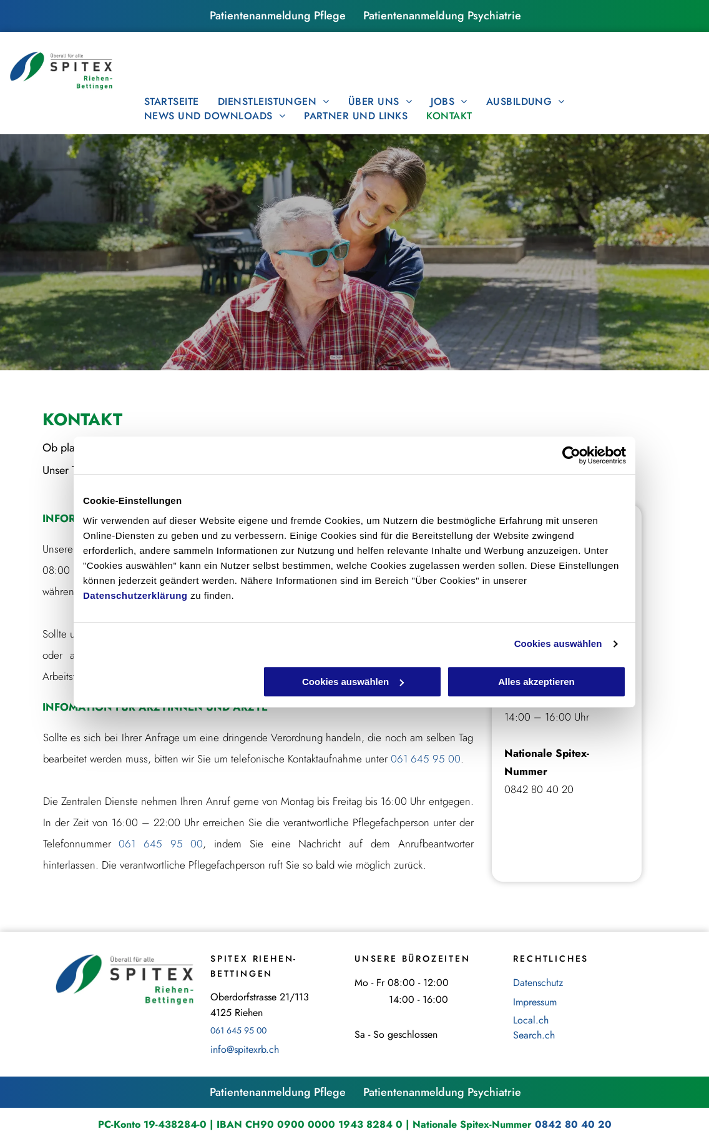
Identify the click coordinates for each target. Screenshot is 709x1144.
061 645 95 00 (426, 758)
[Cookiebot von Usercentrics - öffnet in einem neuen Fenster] (571, 455)
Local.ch (531, 1020)
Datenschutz (538, 982)
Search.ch (534, 1035)
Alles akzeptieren (536, 681)
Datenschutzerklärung (135, 595)
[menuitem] (171, 101)
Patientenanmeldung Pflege (278, 15)
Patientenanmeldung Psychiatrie (442, 15)
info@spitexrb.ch (244, 1049)
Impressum (535, 1002)
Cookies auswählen (558, 643)
